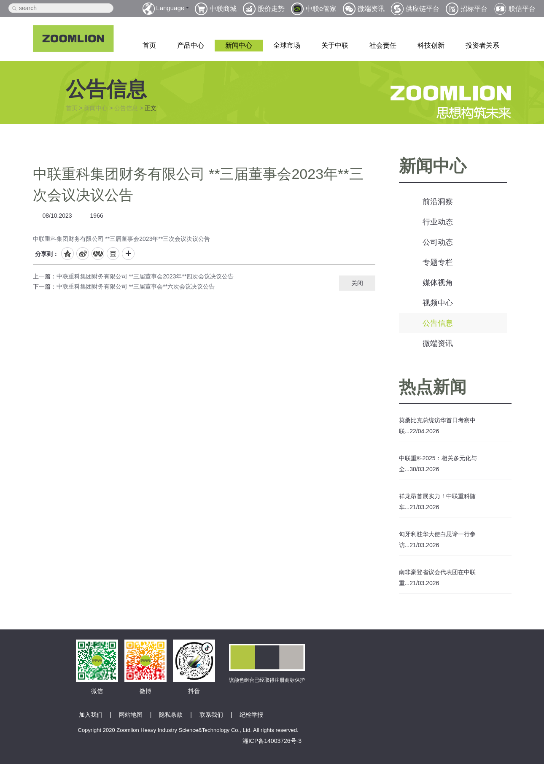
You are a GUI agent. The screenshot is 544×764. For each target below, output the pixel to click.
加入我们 (90, 714)
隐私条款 (171, 714)
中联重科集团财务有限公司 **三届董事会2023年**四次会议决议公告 (145, 276)
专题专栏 (438, 262)
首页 (149, 45)
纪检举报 (251, 714)
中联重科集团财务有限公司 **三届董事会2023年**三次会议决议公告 (121, 238)
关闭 (357, 283)
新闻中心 (238, 45)
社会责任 (382, 45)
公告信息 (126, 108)
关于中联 (334, 45)
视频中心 (438, 303)
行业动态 (438, 222)
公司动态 (438, 242)
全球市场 (286, 45)
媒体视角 (438, 282)
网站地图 (131, 714)
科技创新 (430, 45)
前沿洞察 (438, 201)
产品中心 (190, 45)
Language (170, 7)
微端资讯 (438, 343)
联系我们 (211, 714)
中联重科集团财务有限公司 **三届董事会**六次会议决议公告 (136, 286)
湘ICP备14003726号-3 (272, 740)
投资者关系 (482, 45)
